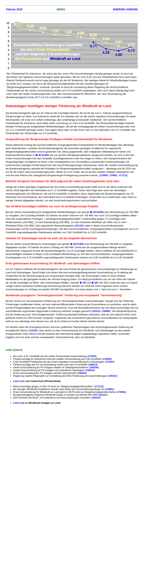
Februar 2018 (14, 9)
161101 (79, 225)
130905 (106, 311)
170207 (110, 361)
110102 (33, 330)
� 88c (94, 282)
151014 (96, 311)
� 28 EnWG (97, 212)
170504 (104, 175)
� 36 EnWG (42, 155)
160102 (96, 397)
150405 (82, 373)
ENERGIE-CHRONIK (125, 9)
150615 (90, 370)
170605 (107, 359)
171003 (92, 356)
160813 (93, 364)
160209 (94, 367)
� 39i (83, 282)
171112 (123, 175)
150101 (113, 375)
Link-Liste (19, 381)
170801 (113, 175)
